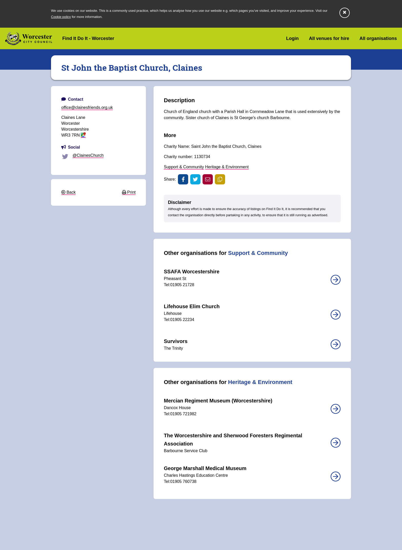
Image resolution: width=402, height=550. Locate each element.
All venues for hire (329, 38)
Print (129, 192)
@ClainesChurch (88, 155)
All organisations (378, 38)
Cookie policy (61, 17)
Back (68, 192)
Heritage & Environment (227, 167)
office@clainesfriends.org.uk (87, 107)
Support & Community (184, 167)
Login (292, 38)
